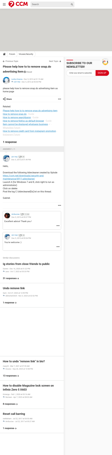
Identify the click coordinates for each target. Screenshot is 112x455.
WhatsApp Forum (11, 127)
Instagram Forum (11, 134)
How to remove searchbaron (17, 117)
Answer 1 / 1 (9, 149)
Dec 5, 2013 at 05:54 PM (31, 82)
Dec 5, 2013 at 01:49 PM (21, 160)
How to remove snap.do (15, 114)
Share (9, 99)
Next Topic (53, 61)
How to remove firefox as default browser (23, 121)
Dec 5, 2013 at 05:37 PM (21, 217)
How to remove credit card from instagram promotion (29, 131)
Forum (12, 54)
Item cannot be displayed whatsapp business (25, 124)
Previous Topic (12, 61)
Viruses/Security (26, 54)
